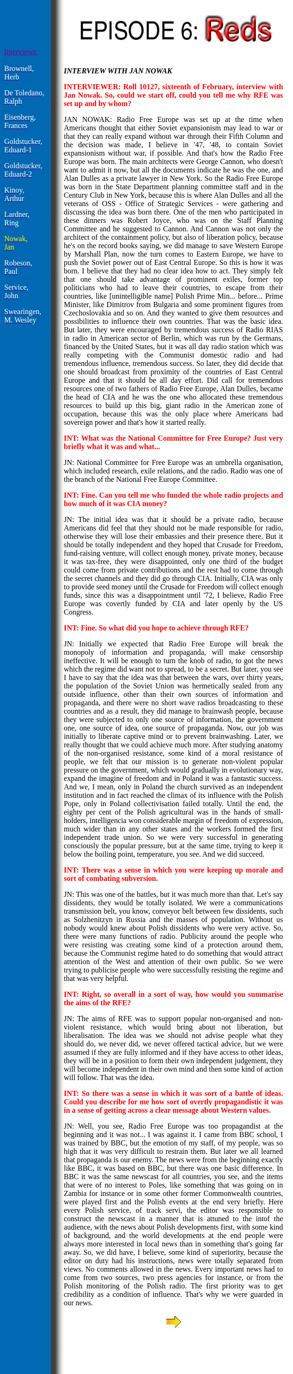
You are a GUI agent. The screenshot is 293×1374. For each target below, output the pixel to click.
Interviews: (21, 52)
